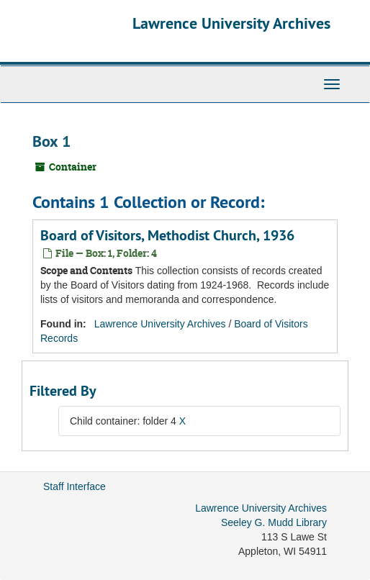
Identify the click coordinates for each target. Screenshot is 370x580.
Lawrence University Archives (231, 23)
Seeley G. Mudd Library (274, 522)
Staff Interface (74, 486)
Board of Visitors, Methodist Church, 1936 (167, 235)
